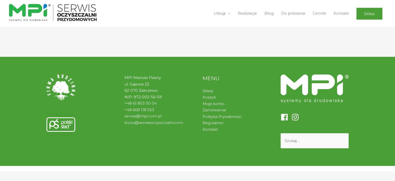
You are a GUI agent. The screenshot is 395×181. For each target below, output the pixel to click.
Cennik (319, 13)
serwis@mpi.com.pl (143, 116)
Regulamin (213, 122)
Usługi (219, 13)
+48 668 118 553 (139, 109)
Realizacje (247, 13)
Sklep (208, 90)
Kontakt (341, 13)
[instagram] (296, 117)
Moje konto (213, 103)
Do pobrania (293, 13)
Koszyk (209, 97)
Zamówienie (214, 110)
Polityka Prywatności (222, 116)
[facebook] (285, 117)
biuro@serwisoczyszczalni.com (153, 122)
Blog (269, 13)
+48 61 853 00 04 (140, 103)
